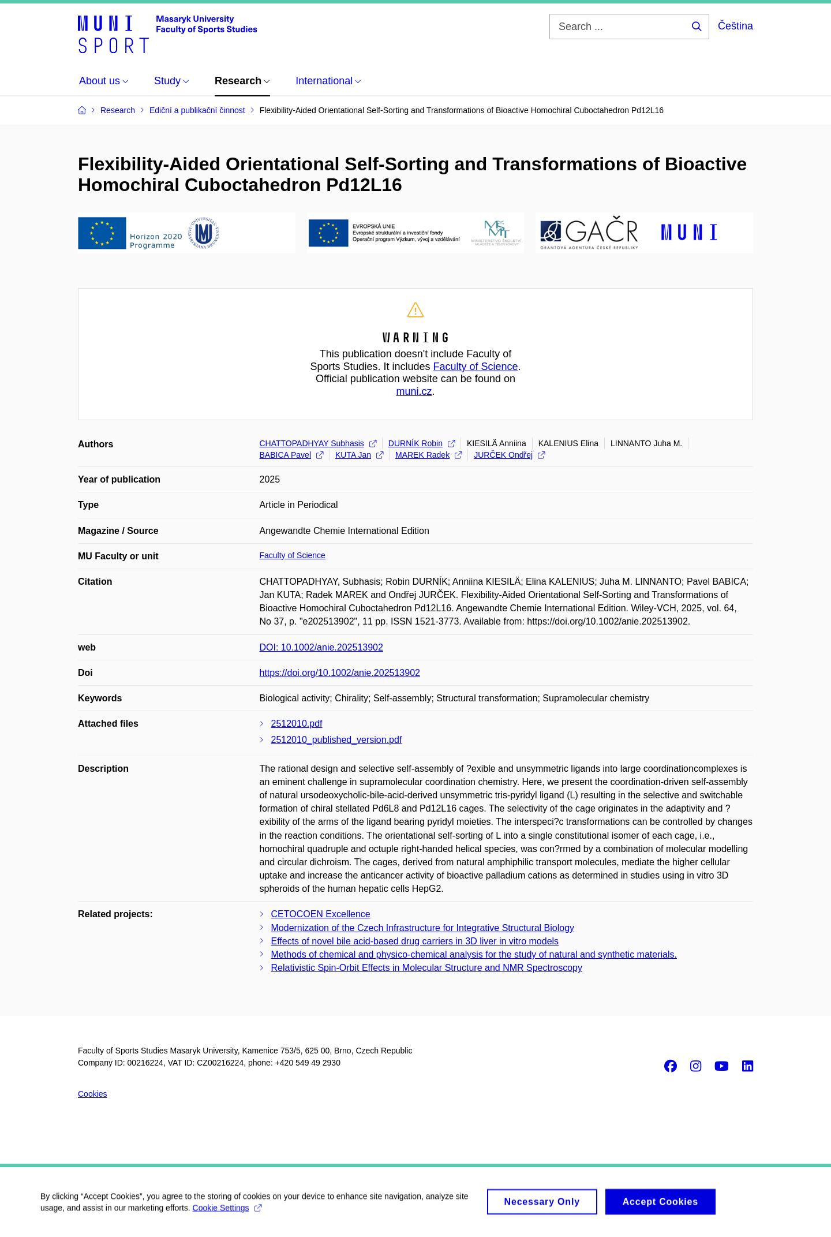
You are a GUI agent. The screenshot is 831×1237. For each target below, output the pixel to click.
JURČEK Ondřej (509, 454)
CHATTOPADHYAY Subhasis (318, 443)
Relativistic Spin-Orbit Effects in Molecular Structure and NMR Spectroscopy (426, 968)
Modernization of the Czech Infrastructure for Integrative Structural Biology (423, 928)
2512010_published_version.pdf (336, 740)
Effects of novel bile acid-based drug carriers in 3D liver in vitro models (415, 941)
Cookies (92, 1093)
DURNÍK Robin (421, 443)
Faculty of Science (475, 366)
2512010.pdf (297, 723)
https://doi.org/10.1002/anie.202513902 (340, 673)
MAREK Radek (428, 454)
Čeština (735, 26)
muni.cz (414, 391)
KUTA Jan (359, 454)
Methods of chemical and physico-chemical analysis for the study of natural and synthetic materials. (474, 954)
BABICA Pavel (292, 454)
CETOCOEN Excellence (320, 914)
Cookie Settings (227, 1212)
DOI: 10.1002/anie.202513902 (321, 647)
